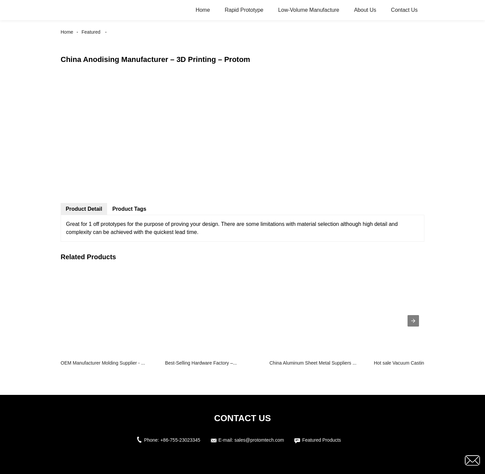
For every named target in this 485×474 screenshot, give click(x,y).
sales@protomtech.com (259, 440)
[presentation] (413, 321)
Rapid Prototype (244, 10)
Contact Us (404, 10)
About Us (365, 10)
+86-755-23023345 (180, 440)
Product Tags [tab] (129, 209)
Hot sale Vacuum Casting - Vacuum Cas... (417, 363)
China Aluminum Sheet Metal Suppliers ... (312, 363)
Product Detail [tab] (84, 209)
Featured (91, 32)
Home (203, 10)
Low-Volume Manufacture (308, 10)
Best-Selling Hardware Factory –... (201, 363)
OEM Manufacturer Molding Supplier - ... (103, 363)
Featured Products (321, 440)
